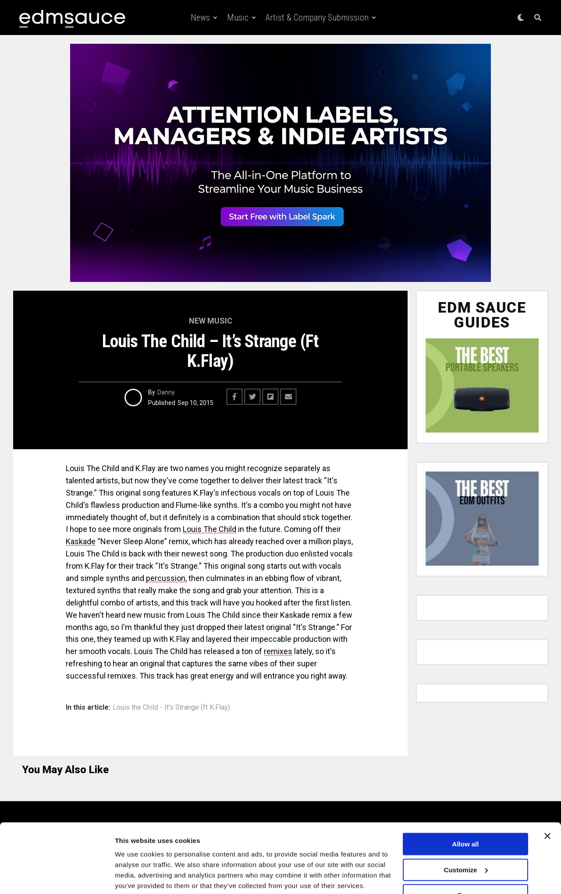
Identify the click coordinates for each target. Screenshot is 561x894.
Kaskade (81, 541)
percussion (165, 578)
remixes (278, 651)
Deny (466, 862)
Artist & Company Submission (317, 17)
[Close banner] (547, 803)
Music (238, 17)
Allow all (465, 811)
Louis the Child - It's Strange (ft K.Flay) (171, 707)
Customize (466, 836)
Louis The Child (209, 529)
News (200, 17)
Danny (166, 392)
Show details (135, 876)
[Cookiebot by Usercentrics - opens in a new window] (56, 876)
